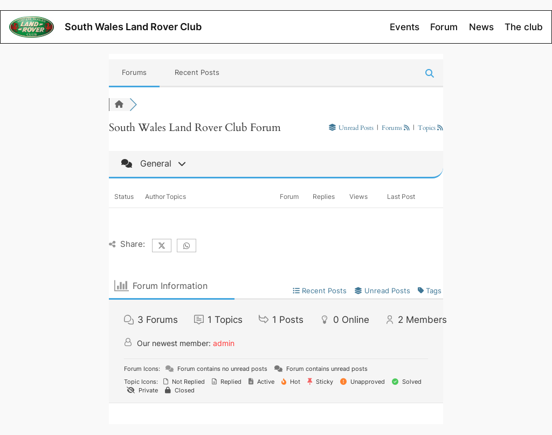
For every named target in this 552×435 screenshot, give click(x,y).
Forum (444, 27)
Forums (134, 72)
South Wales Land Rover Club (133, 26)
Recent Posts (197, 72)
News (481, 27)
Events (404, 27)
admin (223, 343)
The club (524, 27)
